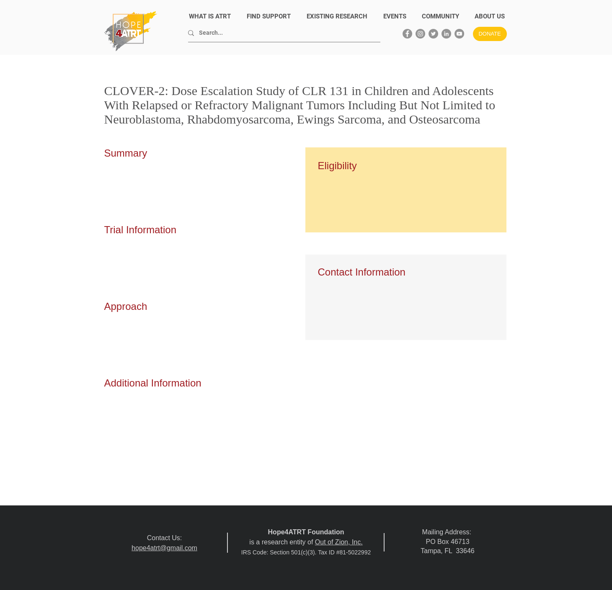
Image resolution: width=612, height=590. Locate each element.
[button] (489, 16)
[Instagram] (420, 34)
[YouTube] (459, 34)
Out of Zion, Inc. (339, 542)
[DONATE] (490, 34)
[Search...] (281, 33)
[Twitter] (433, 34)
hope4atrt (146, 547)
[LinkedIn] (446, 34)
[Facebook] (407, 34)
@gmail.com (178, 547)
